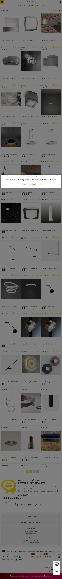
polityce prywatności (50, 180)
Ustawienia (24, 184)
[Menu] (59, 562)
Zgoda (39, 184)
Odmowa (32, 184)
